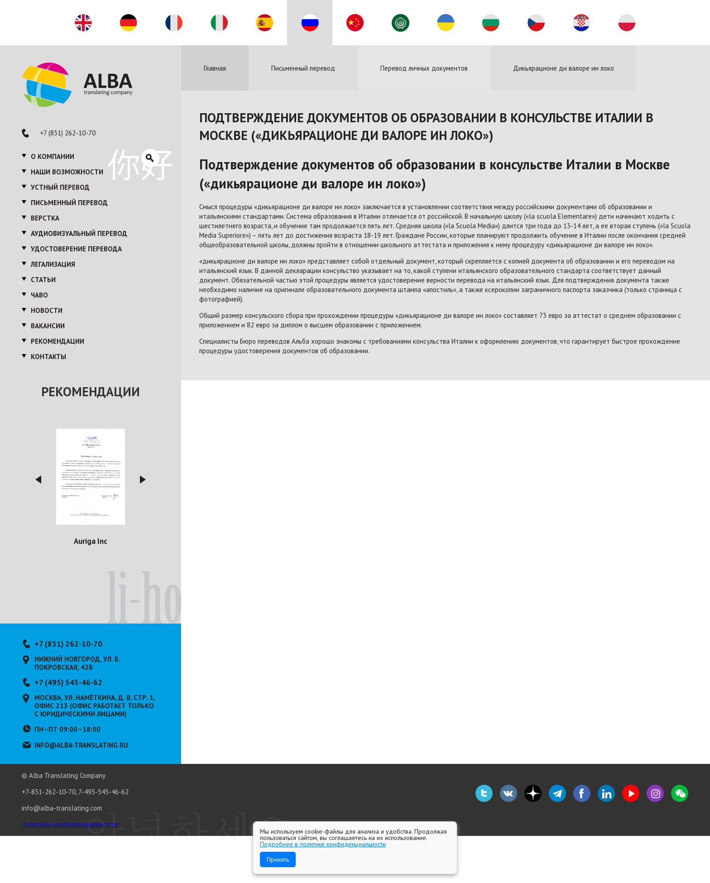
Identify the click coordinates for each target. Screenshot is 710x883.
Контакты (48, 356)
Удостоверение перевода (76, 249)
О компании (52, 156)
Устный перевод (60, 187)
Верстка (45, 218)
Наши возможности (67, 172)
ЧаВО (39, 295)
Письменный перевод (69, 202)
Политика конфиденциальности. (70, 824)
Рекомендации (57, 341)
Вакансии (48, 326)
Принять (278, 859)
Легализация (53, 264)
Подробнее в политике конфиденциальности (323, 844)
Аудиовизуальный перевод (79, 233)
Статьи (43, 279)
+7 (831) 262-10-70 (68, 133)
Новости (46, 310)
